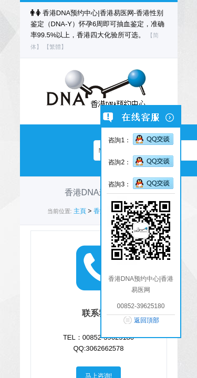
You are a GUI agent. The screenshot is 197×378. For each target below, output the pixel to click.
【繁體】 (55, 47)
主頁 (80, 211)
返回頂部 (146, 320)
